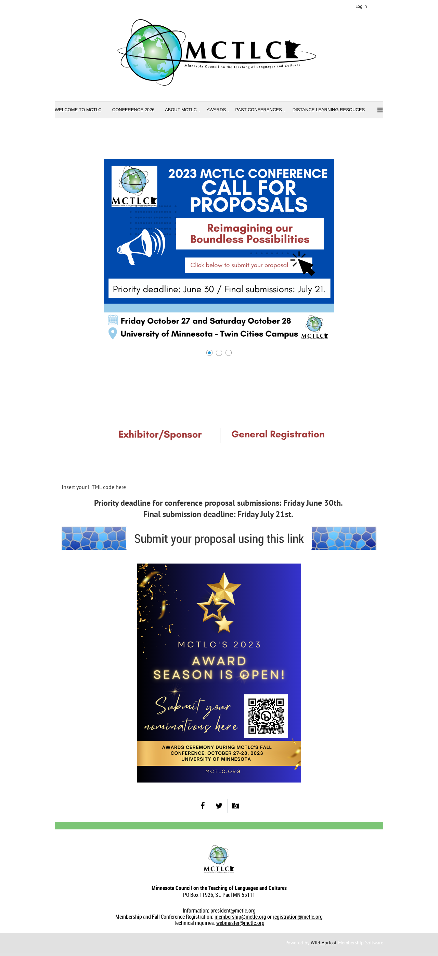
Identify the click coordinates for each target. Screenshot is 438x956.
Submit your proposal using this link (219, 538)
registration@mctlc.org (298, 916)
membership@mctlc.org (240, 916)
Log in (361, 6)
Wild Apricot (324, 943)
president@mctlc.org (233, 910)
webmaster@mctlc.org (240, 923)
